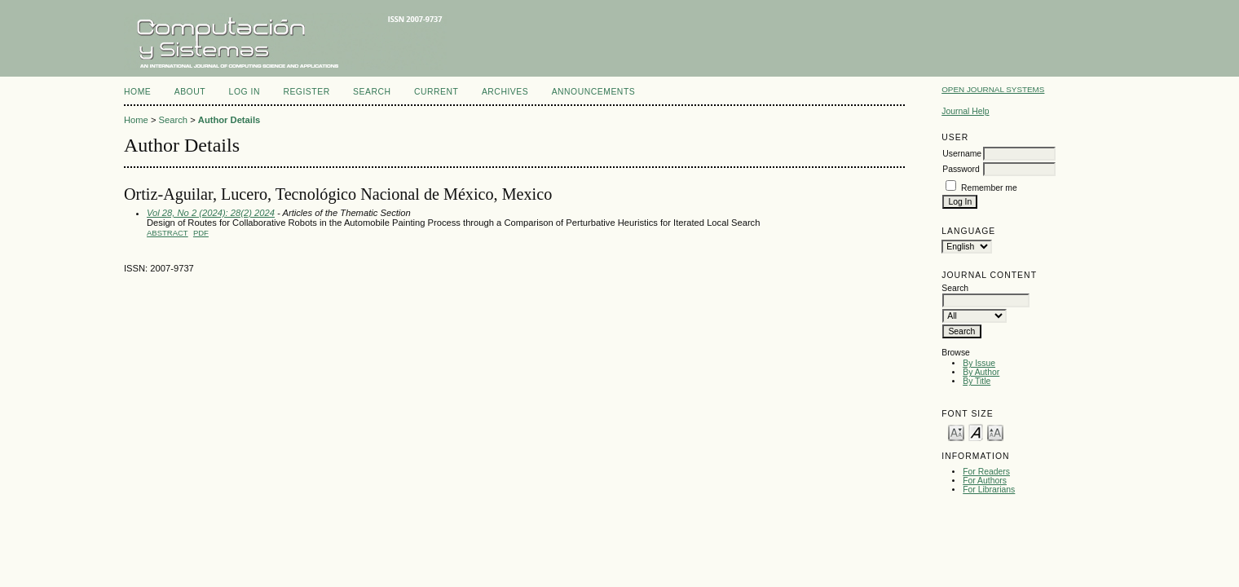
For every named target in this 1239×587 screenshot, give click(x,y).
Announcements (594, 91)
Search (371, 91)
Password (961, 169)
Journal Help (965, 111)
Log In (244, 91)
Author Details (229, 120)
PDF (201, 232)
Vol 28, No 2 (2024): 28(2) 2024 (211, 213)
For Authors (985, 480)
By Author (981, 372)
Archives (505, 91)
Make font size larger (995, 431)
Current (436, 91)
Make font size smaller (956, 431)
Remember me (989, 187)
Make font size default (976, 431)
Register (306, 91)
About (189, 91)
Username (961, 153)
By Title (976, 381)
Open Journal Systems (992, 89)
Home (137, 91)
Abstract (167, 232)
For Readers (986, 471)
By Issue (979, 363)
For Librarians (989, 489)
